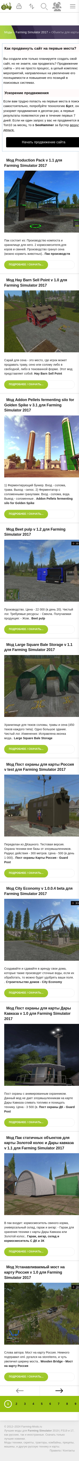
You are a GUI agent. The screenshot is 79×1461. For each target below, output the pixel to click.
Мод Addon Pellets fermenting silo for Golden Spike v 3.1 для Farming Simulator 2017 (39, 405)
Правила (55, 1450)
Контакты (69, 1450)
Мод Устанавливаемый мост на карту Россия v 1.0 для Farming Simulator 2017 (34, 1272)
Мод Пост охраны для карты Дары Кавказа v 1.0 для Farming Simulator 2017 (37, 1013)
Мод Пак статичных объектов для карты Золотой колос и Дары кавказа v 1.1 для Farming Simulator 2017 (39, 1143)
